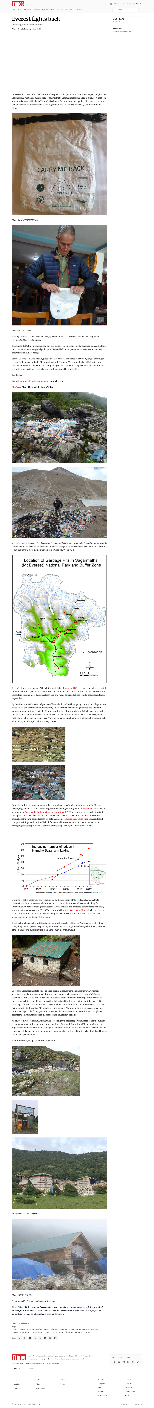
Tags (99, 1388)
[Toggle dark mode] (141, 10)
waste (40, 1332)
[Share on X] (19, 1338)
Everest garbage (37, 1329)
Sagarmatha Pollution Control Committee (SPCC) (48, 812)
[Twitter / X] (126, 4)
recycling (98, 1329)
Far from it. (88, 808)
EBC (44, 1332)
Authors (101, 1391)
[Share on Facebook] (24, 1338)
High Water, (16, 387)
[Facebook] (123, 4)
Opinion (45, 10)
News (20, 10)
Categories (101, 1384)
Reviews (60, 10)
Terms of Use (137, 1404)
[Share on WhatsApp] (40, 1338)
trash (35, 1332)
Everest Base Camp (26, 1332)
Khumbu (47, 1329)
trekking (15, 1332)
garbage (91, 1329)
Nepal (14, 1329)
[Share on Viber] (50, 1338)
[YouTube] (130, 4)
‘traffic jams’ (20, 349)
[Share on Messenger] (30, 1338)
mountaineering (75, 1329)
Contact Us (32, 1369)
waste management (85, 1332)
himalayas (21, 1329)
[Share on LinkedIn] (35, 1338)
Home (14, 10)
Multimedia (28, 10)
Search (126, 1395)
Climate (52, 10)
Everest (28, 1329)
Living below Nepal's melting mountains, (31, 381)
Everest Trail (72, 1332)
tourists (84, 1329)
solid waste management (60, 1329)
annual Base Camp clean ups (79, 819)
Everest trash (62, 1332)
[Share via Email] (55, 1338)
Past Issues (128, 1388)
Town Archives (129, 1391)
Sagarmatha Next (78, 910)
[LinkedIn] (137, 4)
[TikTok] (140, 4)
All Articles (128, 1384)
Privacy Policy (125, 1404)
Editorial (37, 10)
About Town (78, 10)
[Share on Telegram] (45, 1338)
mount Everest (52, 1332)
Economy (68, 10)
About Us (18, 1369)
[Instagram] (133, 4)
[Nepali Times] (19, 1357)
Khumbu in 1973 (69, 688)
